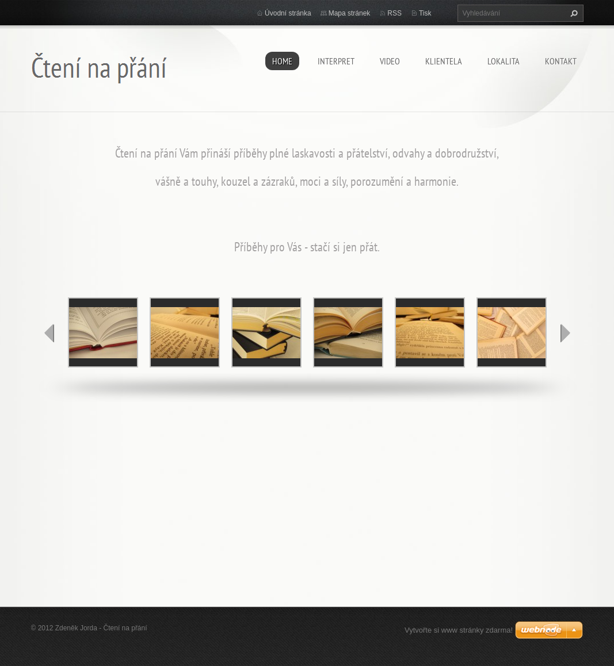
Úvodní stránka (288, 13)
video (390, 61)
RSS (394, 13)
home (282, 61)
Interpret (336, 61)
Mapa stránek (350, 13)
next (565, 333)
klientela (443, 61)
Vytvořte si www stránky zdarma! (459, 630)
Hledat (572, 13)
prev (49, 333)
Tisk (425, 13)
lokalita (503, 61)
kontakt (561, 61)
